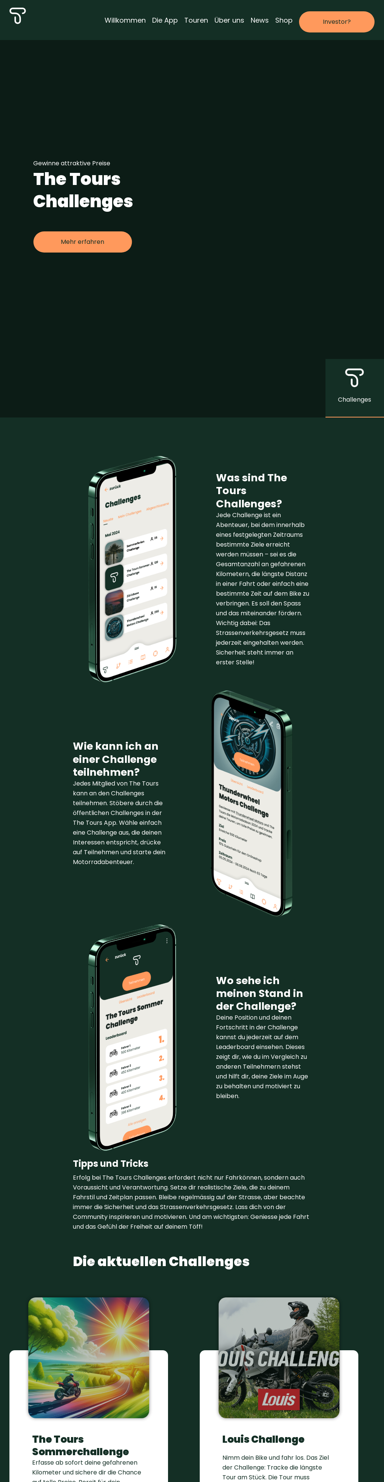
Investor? (337, 21)
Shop (284, 20)
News (260, 20)
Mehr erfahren (82, 241)
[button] (354, 388)
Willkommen (125, 20)
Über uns (229, 20)
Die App (165, 20)
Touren (196, 20)
